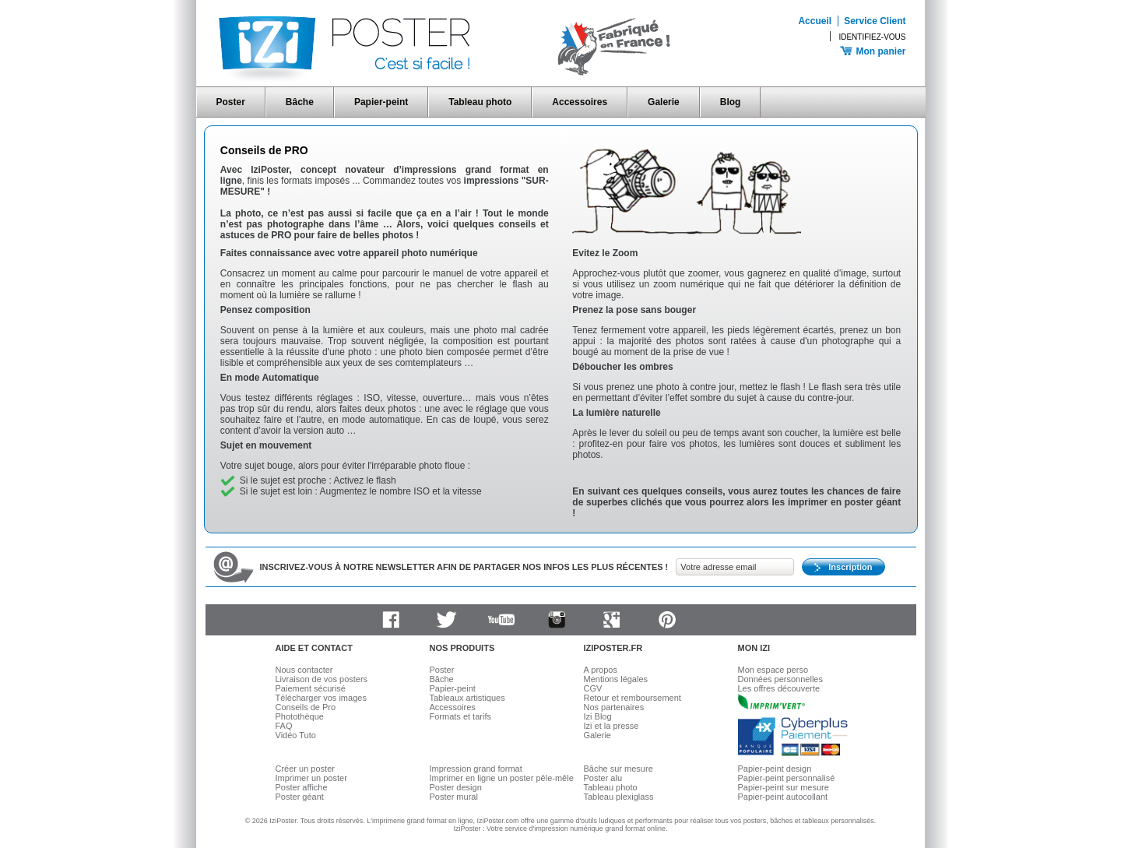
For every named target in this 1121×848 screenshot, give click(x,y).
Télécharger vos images (321, 697)
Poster (230, 102)
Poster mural (454, 796)
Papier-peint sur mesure (783, 787)
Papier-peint (381, 102)
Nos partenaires (614, 707)
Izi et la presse (611, 725)
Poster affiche (302, 787)
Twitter (446, 619)
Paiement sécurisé (311, 688)
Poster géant (300, 796)
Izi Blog (598, 716)
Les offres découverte (779, 688)
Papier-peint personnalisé (786, 778)
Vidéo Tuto (296, 735)
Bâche (300, 102)
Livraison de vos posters (322, 679)
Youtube (501, 619)
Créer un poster (305, 768)
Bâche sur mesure (618, 768)
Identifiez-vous (871, 37)
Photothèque (300, 716)
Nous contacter (304, 669)
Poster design (456, 787)
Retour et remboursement (632, 697)
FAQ (284, 725)
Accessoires (579, 102)
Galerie (664, 102)
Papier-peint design (775, 768)
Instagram (557, 619)
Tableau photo (479, 102)
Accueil (814, 21)
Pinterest (667, 619)
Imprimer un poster (311, 778)
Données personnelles (780, 679)
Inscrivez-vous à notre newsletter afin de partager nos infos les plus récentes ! (464, 567)
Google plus (612, 619)
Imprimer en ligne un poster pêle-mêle (502, 778)
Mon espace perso (773, 669)
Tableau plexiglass (619, 796)
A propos (600, 669)
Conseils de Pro (306, 707)
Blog (730, 102)
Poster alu (603, 778)
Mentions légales (616, 679)
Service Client (874, 21)
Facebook (391, 619)
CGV (593, 688)
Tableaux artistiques (467, 697)
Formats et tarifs (460, 716)
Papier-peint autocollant (783, 796)
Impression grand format (476, 768)
